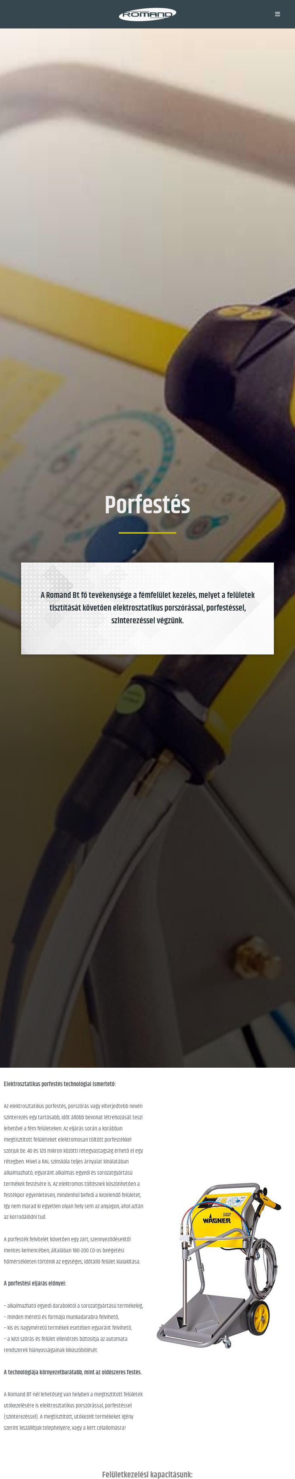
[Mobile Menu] (277, 14)
